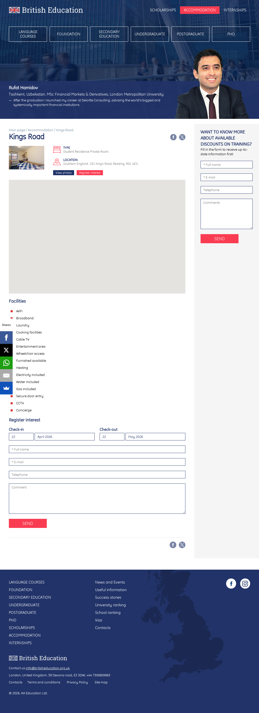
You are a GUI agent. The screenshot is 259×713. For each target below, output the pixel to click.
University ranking (110, 605)
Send (28, 523)
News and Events (110, 582)
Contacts (103, 627)
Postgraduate (190, 34)
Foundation (68, 34)
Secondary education (109, 34)
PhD (231, 34)
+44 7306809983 (98, 675)
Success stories (108, 597)
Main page (17, 130)
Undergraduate (150, 34)
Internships (235, 10)
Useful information (111, 589)
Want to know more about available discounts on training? (226, 138)
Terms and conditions (43, 682)
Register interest (89, 172)
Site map (101, 682)
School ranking (108, 612)
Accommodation (200, 10)
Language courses (28, 34)
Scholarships (163, 10)
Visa (98, 620)
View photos (64, 172)
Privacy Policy (77, 682)
